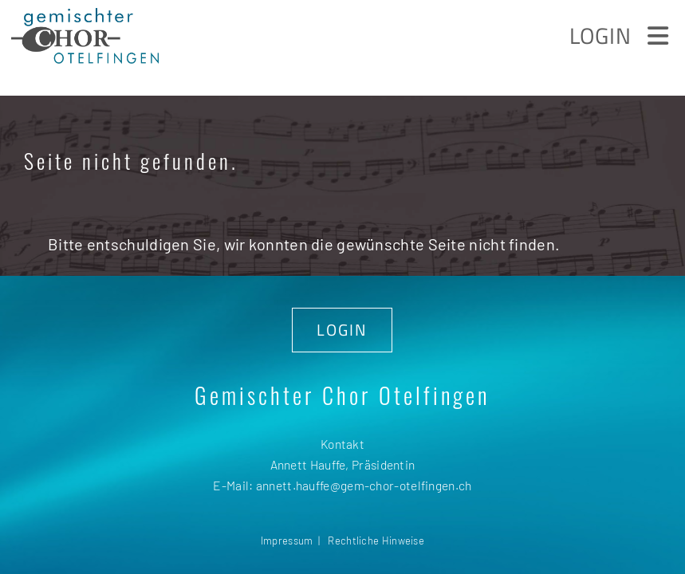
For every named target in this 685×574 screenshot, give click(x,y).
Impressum (287, 540)
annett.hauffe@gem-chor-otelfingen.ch (364, 485)
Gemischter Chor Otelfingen (342, 395)
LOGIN (342, 329)
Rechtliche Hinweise (376, 540)
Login (600, 35)
